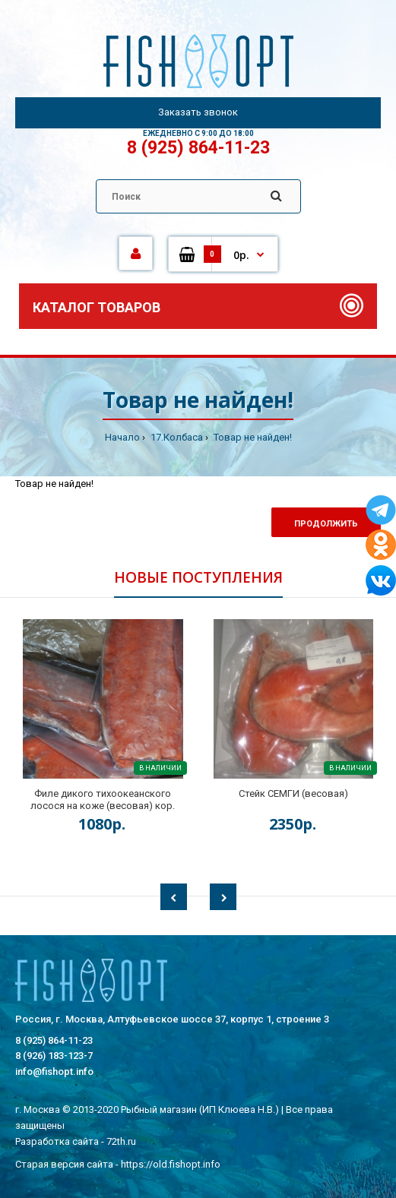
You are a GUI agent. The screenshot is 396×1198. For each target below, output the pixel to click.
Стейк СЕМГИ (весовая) (293, 793)
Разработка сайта (57, 1141)
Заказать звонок (198, 112)
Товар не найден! (251, 437)
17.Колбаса (175, 437)
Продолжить (326, 524)
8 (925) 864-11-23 (198, 148)
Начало (122, 437)
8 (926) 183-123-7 (54, 1055)
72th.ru (121, 1141)
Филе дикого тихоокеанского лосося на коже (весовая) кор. (102, 799)
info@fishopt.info (54, 1071)
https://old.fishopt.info (170, 1164)
